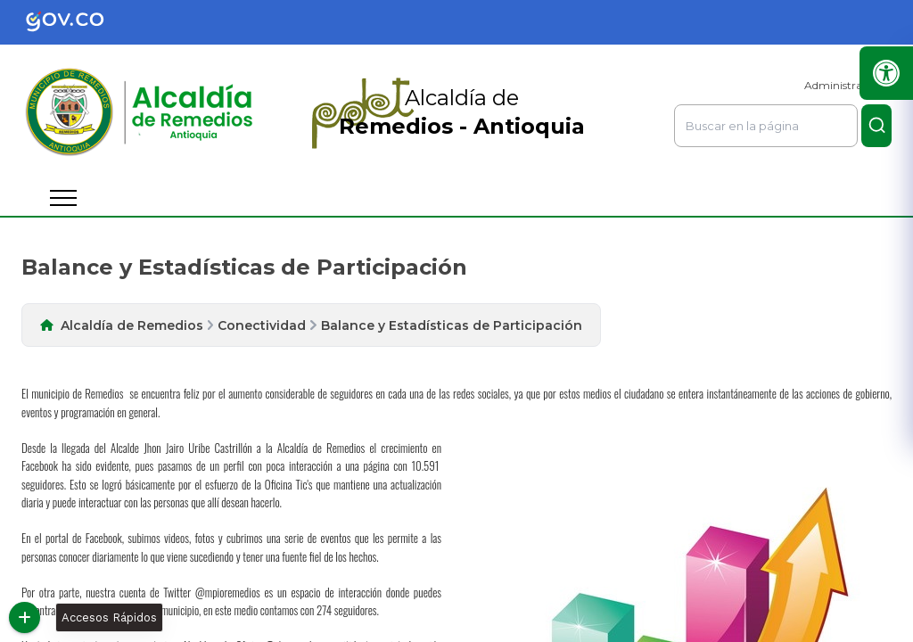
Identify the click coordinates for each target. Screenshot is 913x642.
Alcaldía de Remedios (132, 325)
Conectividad (262, 325)
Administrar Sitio (848, 85)
